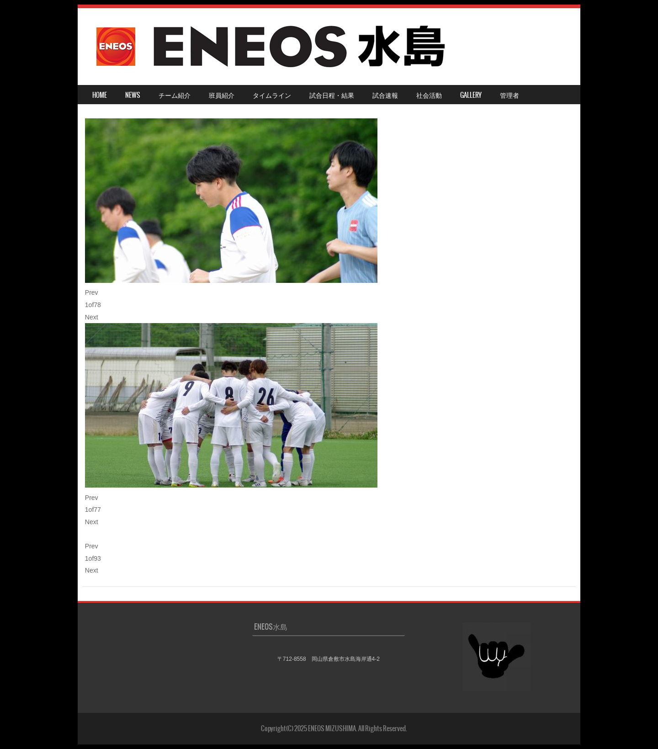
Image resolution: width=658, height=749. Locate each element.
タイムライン (272, 95)
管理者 (509, 95)
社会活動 (429, 95)
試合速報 (385, 95)
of (93, 304)
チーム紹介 (175, 95)
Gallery (471, 95)
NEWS (132, 95)
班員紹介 (221, 95)
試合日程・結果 (331, 95)
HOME (99, 95)
